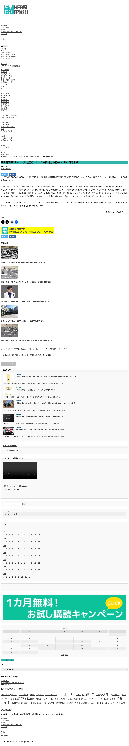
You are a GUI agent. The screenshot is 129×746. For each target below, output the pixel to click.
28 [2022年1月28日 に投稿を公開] (99, 648)
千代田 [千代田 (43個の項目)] (67, 694)
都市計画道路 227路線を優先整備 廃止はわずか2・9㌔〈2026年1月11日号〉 (40, 416)
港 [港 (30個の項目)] (11, 702)
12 (39, 534)
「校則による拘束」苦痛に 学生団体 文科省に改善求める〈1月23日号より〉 (29, 355)
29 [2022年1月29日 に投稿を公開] (117, 648)
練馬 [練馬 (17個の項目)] (63, 702)
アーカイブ (5, 88)
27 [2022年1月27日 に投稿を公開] (82, 648)
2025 (4, 532)
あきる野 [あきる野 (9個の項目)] (7, 694)
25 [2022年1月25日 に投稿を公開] (47, 648)
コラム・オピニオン (8, 140)
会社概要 (4, 25)
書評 (2, 129)
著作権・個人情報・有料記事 (11, 32)
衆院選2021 (5, 102)
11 (35, 534)
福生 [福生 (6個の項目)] (47, 703)
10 (31, 534)
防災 (2, 86)
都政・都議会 (6, 52)
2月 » (66, 655)
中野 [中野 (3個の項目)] (41, 695)
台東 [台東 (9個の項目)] (80, 694)
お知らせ (4, 145)
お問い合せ (5, 28)
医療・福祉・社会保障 (9, 115)
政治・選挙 (5, 93)
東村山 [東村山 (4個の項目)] (58, 699)
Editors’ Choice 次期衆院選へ (11, 66)
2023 (4, 546)
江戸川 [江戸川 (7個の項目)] (93, 699)
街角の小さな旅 (6, 131)
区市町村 (4, 98)
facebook (4, 41)
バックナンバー (6, 147)
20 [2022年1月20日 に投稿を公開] (82, 645)
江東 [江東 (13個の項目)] (104, 698)
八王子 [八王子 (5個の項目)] (49, 695)
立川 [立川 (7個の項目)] (54, 703)
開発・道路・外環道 (8, 80)
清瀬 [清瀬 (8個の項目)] (112, 699)
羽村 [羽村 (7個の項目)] (72, 703)
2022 (4, 553)
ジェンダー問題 (6, 76)
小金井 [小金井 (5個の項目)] (117, 695)
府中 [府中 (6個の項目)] (6, 699)
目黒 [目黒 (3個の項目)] (40, 703)
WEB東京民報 (7, 710)
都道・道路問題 (6, 58)
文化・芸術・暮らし (8, 127)
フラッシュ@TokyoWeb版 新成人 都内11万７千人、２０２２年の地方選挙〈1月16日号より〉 (35, 349)
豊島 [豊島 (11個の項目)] (112, 703)
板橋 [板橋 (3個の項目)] (64, 699)
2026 (4, 524)
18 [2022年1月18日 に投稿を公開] (47, 645)
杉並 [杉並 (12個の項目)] (49, 698)
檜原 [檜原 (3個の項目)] (70, 699)
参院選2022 (5, 100)
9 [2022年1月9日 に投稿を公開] (11, 641)
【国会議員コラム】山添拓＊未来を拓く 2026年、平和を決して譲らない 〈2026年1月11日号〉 (46, 403)
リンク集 (4, 34)
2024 (4, 539)
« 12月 (62, 655)
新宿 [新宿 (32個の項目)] (24, 698)
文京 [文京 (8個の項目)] (14, 699)
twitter (3, 39)
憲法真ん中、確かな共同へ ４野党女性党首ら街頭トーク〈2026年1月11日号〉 (40, 429)
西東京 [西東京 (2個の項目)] (93, 703)
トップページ (6, 50)
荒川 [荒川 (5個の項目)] (80, 703)
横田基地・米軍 (6, 82)
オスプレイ (5, 84)
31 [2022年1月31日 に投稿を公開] (29, 652)
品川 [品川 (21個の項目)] (89, 694)
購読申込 (4, 30)
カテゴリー (6, 511)
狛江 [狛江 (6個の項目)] (19, 703)
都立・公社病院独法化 (9, 56)
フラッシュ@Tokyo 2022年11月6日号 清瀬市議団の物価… (22, 321)
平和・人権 (5, 125)
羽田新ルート (6, 78)
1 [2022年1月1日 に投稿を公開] (117, 635)
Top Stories (5, 68)
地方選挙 (4, 108)
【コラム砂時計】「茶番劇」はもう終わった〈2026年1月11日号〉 (36, 390)
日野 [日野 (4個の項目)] (34, 699)
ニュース (4, 64)
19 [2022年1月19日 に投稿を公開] (64, 645)
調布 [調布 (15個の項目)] (102, 702)
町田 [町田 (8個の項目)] (34, 703)
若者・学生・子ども (8, 54)
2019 (4, 574)
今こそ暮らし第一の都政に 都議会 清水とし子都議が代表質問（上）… (27, 301)
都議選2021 (5, 104)
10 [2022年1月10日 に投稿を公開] (29, 641)
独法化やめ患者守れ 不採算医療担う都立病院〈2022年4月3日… (24, 262)
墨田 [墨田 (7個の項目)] (99, 694)
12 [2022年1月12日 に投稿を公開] (64, 641)
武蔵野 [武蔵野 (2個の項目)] (86, 699)
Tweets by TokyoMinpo (9, 586)
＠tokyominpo (6, 494)
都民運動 (4, 72)
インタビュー (6, 96)
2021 (4, 560)
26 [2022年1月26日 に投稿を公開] (64, 648)
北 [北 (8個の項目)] (55, 694)
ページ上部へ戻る (7, 660)
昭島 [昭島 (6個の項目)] (40, 699)
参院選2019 (5, 106)
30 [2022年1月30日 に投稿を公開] (11, 652)
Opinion (3, 136)
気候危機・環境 (6, 74)
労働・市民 (5, 123)
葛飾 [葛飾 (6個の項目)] (86, 703)
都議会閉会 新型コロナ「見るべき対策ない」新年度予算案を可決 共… (27, 340)
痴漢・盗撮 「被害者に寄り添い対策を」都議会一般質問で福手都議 (26, 282)
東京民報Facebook (10, 446)
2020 (4, 567)
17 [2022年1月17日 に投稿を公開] (29, 645)
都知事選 (4, 110)
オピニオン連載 (6, 138)
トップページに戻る (8, 363)
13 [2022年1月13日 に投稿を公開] (82, 641)
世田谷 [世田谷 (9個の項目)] (24, 694)
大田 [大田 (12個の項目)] (108, 694)
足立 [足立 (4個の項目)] (120, 703)
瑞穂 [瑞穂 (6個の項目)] (26, 703)
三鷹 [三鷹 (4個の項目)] (16, 695)
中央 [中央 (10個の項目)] (34, 694)
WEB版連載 (5, 70)
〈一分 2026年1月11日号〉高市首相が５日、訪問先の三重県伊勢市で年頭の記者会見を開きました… (47, 376)
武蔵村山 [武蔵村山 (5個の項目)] (78, 699)
